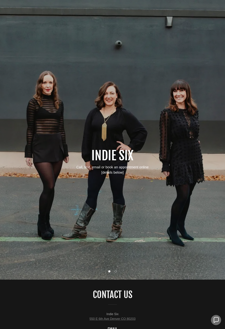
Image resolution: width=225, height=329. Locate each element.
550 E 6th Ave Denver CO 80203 (112, 319)
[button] (109, 271)
